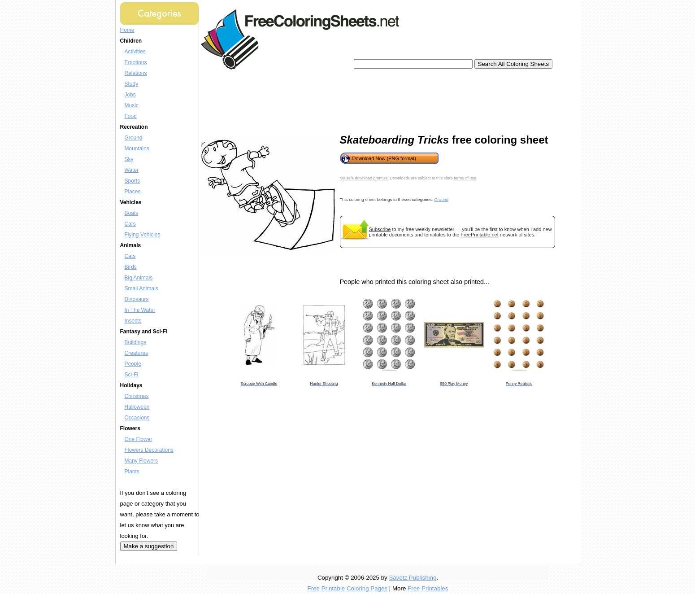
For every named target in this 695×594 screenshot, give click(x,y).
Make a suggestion (149, 546)
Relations (136, 73)
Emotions (136, 62)
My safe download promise (364, 178)
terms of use (465, 178)
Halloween (137, 407)
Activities (135, 51)
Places (133, 191)
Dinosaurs (137, 299)
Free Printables (428, 588)
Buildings (136, 342)
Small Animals (141, 288)
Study (132, 84)
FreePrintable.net (479, 234)
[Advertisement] (368, 99)
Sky (129, 159)
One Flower (138, 439)
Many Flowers (141, 461)
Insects (133, 321)
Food (131, 116)
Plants (132, 471)
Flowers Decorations (149, 450)
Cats (130, 256)
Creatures (136, 353)
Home (127, 30)
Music (132, 105)
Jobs (130, 95)
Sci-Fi (132, 374)
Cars (130, 224)
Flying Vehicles (143, 234)
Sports (132, 181)
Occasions (137, 418)
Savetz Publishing (412, 577)
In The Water (140, 310)
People (133, 364)
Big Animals (139, 278)
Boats (132, 213)
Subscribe (380, 229)
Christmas (137, 396)
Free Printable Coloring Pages (348, 588)
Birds (131, 267)
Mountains (137, 148)
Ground (134, 138)
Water (132, 170)
